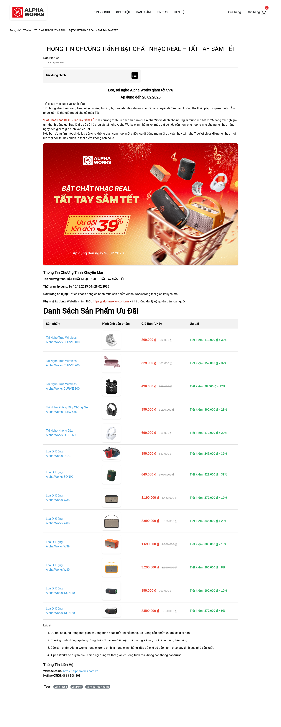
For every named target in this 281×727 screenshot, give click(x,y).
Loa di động (61, 687)
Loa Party (77, 687)
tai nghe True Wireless (98, 687)
